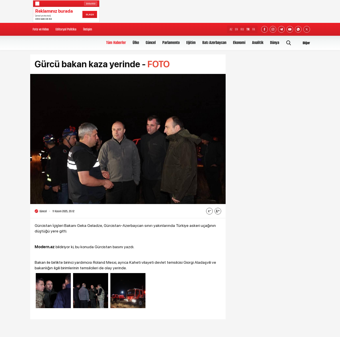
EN (236, 29)
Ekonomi (239, 43)
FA (253, 29)
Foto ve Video (41, 29)
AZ (231, 29)
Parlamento (171, 43)
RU (242, 29)
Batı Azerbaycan (214, 43)
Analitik (257, 43)
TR (248, 29)
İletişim (87, 29)
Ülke (136, 43)
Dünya (274, 43)
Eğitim (191, 43)
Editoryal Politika (66, 29)
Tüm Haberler (116, 43)
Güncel (151, 43)
